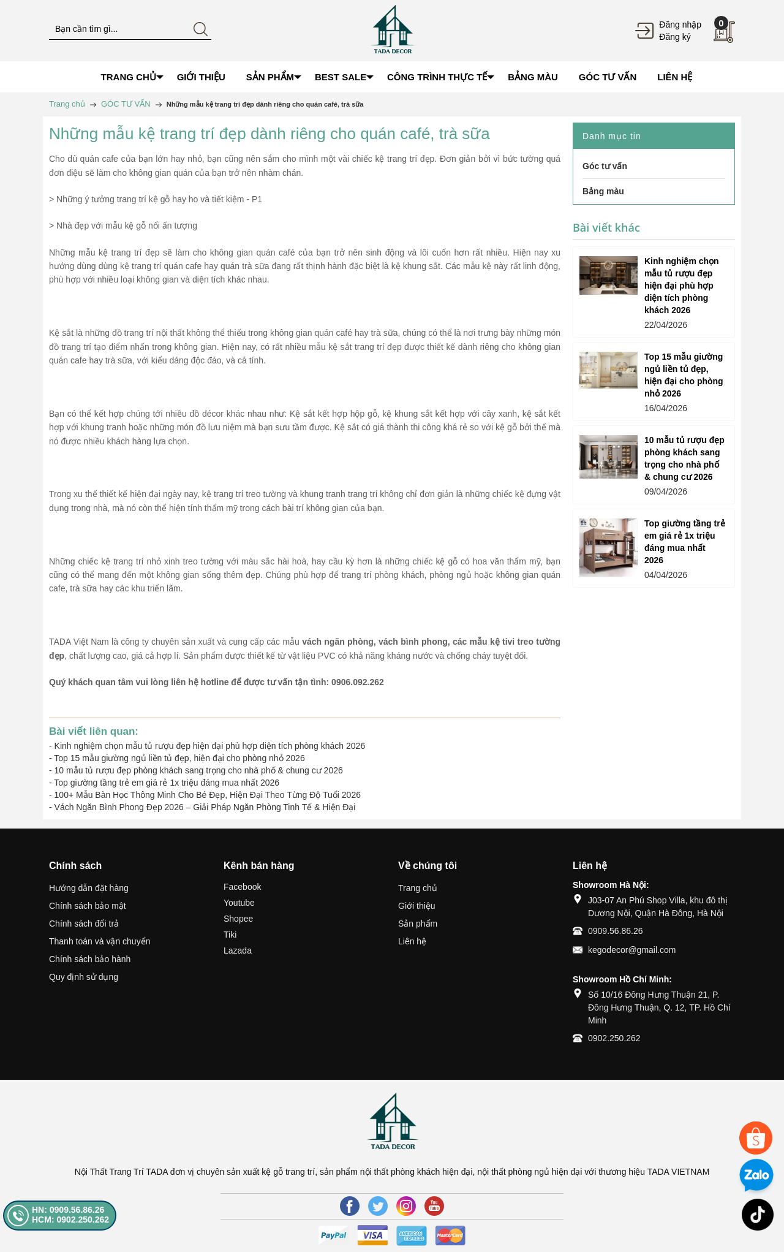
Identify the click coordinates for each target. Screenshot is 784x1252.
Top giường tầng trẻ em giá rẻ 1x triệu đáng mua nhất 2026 (166, 782)
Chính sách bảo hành (89, 959)
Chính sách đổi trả (84, 923)
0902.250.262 (614, 1038)
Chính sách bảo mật (87, 906)
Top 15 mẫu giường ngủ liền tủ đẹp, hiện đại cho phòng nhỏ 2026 (179, 758)
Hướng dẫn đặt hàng (89, 888)
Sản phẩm (417, 923)
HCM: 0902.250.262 (70, 1219)
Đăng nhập (680, 24)
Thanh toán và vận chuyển (99, 941)
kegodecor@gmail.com (632, 950)
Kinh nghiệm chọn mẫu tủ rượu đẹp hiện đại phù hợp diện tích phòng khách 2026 (210, 746)
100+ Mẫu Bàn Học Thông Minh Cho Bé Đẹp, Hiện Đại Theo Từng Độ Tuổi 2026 (208, 795)
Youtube (239, 903)
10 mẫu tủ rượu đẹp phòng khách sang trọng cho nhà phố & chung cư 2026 (199, 770)
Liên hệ (412, 941)
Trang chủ (417, 888)
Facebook (242, 887)
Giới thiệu (416, 906)
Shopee (238, 919)
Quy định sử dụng (83, 977)
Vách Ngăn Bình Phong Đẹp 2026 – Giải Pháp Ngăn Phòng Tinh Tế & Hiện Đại (205, 807)
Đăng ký (674, 37)
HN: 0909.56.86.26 (68, 1210)
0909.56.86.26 (615, 931)
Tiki (230, 934)
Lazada (238, 950)
